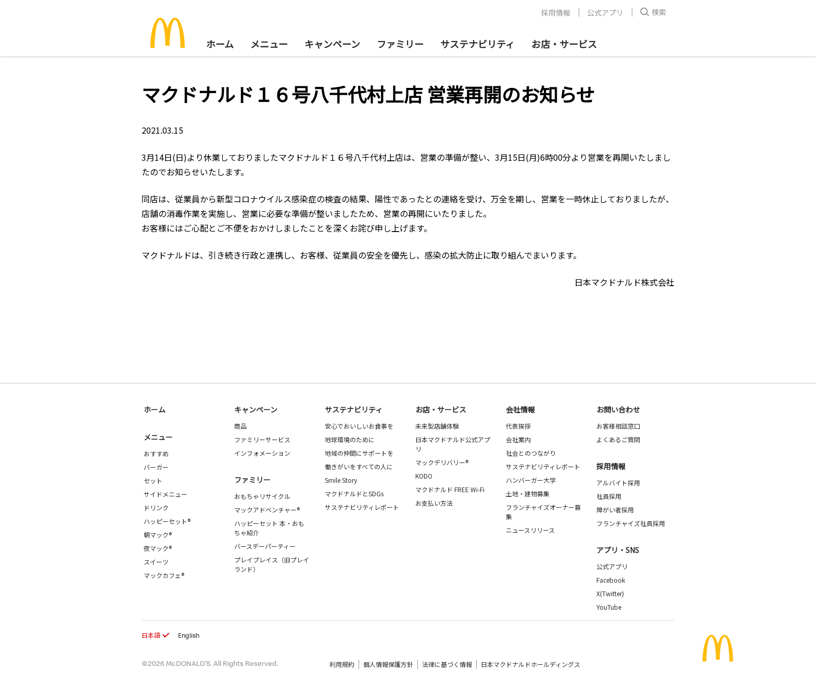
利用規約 (341, 664)
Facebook (610, 579)
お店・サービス (564, 43)
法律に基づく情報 (447, 664)
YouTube (608, 606)
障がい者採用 (615, 509)
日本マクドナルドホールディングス (530, 664)
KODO (423, 475)
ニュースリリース (530, 529)
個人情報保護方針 (388, 664)
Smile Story (341, 479)
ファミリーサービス (262, 439)
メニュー (158, 437)
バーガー (156, 466)
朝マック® (158, 534)
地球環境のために (350, 439)
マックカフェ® (164, 575)
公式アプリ (605, 12)
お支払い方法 (434, 502)
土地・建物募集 (528, 493)
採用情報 (555, 12)
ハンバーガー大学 (531, 479)
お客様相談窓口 (618, 425)
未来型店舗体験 (437, 425)
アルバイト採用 (618, 482)
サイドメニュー (165, 494)
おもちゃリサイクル (262, 496)
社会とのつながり (531, 452)
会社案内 (518, 439)
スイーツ (156, 561)
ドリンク (156, 507)
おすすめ (156, 453)
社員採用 (608, 496)
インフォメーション (262, 452)
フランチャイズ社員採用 (630, 523)
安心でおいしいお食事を (359, 425)
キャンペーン (332, 43)
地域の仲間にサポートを (359, 452)
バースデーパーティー (265, 546)
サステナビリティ (477, 43)
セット (153, 480)
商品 (240, 425)
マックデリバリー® (441, 462)
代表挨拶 (518, 425)
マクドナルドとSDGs (354, 493)
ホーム (220, 43)
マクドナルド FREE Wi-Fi (449, 489)
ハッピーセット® (167, 521)
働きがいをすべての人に (359, 466)
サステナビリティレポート (362, 507)
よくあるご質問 (618, 439)
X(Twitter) (610, 593)
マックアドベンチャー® (267, 509)
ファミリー (400, 43)
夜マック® (158, 548)
